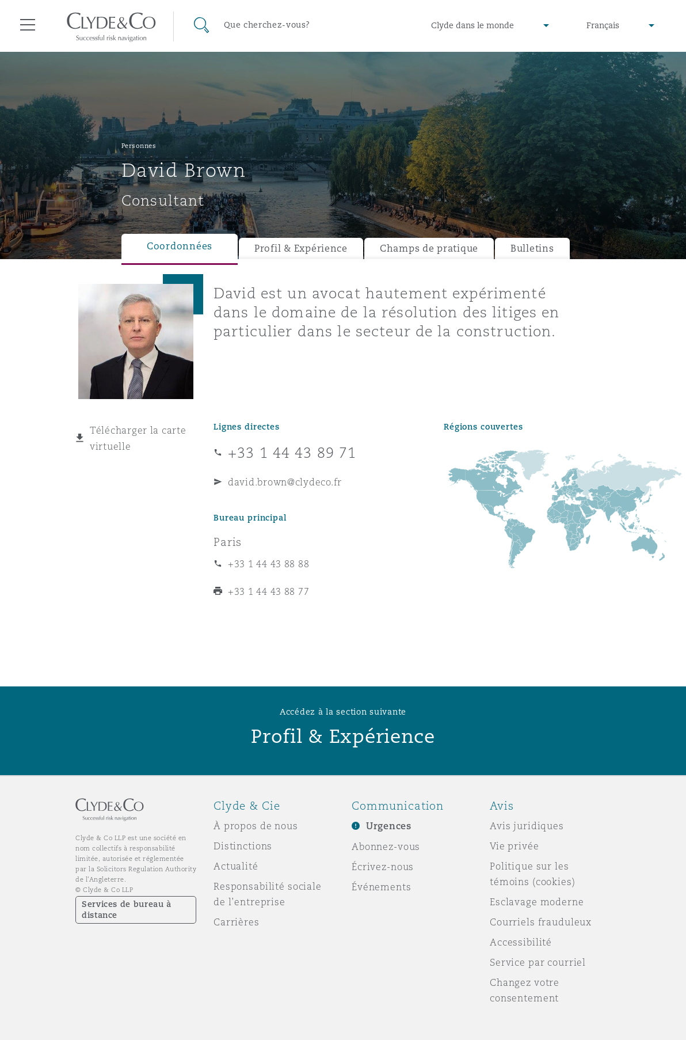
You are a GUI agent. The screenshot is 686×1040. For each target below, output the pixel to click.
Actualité (236, 866)
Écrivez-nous (383, 866)
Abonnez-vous (386, 846)
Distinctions (243, 846)
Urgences (388, 826)
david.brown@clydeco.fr (285, 482)
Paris (228, 542)
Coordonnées (179, 246)
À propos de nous (256, 826)
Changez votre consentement (524, 990)
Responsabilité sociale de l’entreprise (268, 894)
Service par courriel (538, 962)
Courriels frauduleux (541, 922)
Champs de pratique (429, 248)
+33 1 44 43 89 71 (292, 452)
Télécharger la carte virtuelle (138, 438)
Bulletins (532, 248)
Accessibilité (521, 942)
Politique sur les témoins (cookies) (533, 873)
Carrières (237, 922)
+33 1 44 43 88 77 (268, 591)
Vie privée (514, 846)
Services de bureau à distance (127, 909)
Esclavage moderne (537, 902)
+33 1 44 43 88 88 (268, 564)
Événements (381, 887)
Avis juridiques (527, 826)
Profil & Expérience (301, 248)
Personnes (139, 146)
